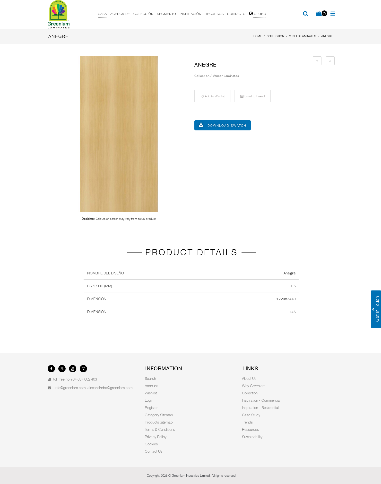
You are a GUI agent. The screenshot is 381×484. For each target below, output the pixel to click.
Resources (250, 429)
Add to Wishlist (213, 96)
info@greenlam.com (70, 387)
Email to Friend (252, 96)
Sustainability (252, 436)
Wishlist (151, 393)
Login (149, 400)
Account (151, 385)
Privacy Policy (155, 436)
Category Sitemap (159, 415)
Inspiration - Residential (260, 407)
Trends (247, 422)
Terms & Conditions (160, 429)
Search (150, 378)
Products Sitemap (159, 422)
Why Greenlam (253, 385)
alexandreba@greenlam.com (109, 387)
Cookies (151, 444)
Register (151, 407)
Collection (250, 393)
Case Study (251, 415)
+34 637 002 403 (83, 379)
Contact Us (153, 451)
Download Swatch (227, 125)
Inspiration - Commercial (261, 400)
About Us (249, 378)
